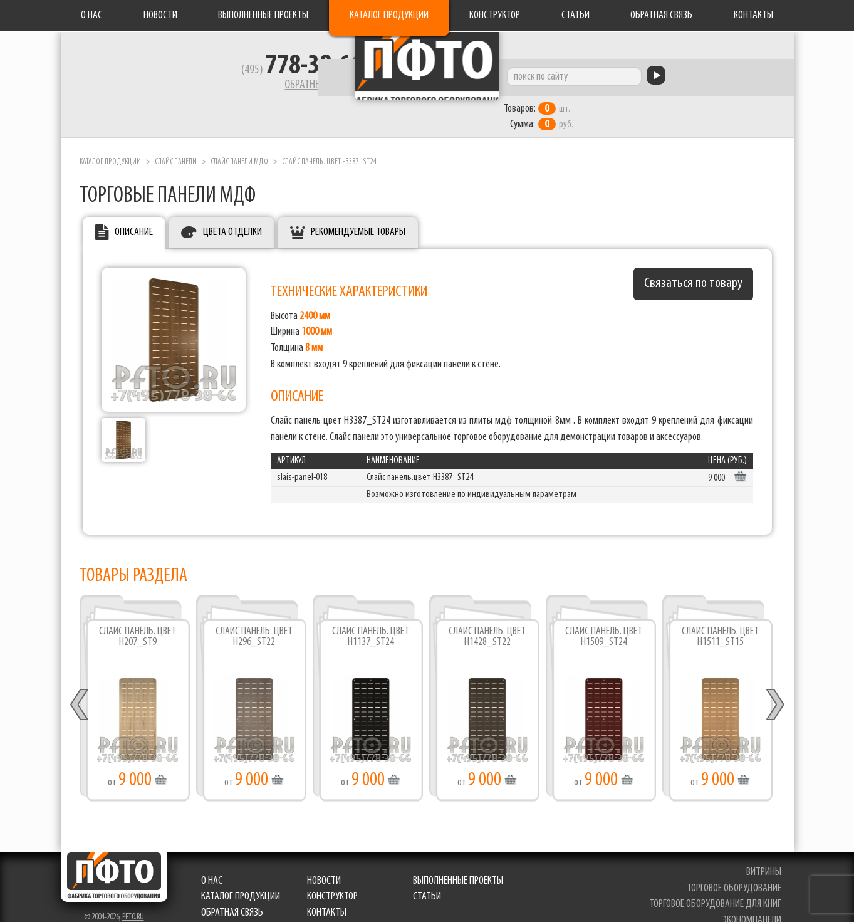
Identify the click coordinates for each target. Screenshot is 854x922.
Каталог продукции (389, 15)
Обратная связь (661, 15)
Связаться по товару (693, 258)
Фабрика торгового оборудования (427, 78)
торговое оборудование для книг (718, 879)
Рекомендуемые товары (358, 207)
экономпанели (755, 895)
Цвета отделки (232, 207)
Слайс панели (176, 137)
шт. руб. (625, 92)
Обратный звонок (230, 91)
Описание (134, 207)
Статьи (575, 15)
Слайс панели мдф (239, 137)
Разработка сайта (91, 903)
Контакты (753, 15)
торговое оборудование (737, 863)
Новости (160, 15)
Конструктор (494, 15)
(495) (208, 76)
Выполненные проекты (263, 15)
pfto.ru (133, 892)
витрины (766, 847)
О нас (91, 15)
